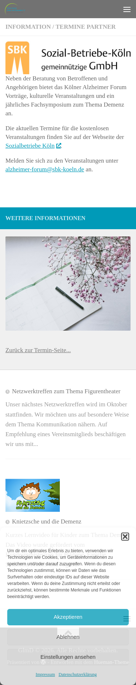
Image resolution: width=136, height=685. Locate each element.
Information (28, 26)
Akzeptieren (68, 617)
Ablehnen (68, 637)
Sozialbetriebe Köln (33, 145)
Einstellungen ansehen (68, 657)
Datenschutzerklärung (78, 674)
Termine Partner (85, 26)
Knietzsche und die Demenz (46, 521)
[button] (125, 536)
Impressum (45, 674)
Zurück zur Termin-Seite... (38, 350)
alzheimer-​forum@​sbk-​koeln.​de (44, 169)
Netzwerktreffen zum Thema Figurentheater (66, 391)
